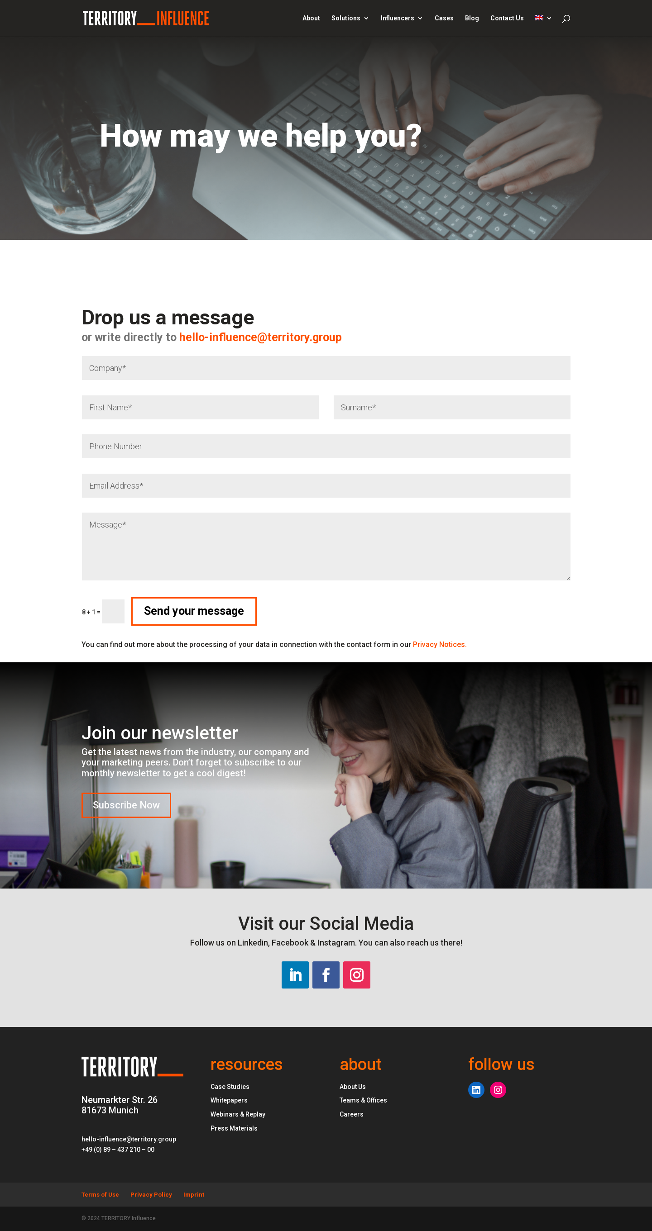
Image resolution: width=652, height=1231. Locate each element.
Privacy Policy (151, 1194)
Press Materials (234, 1128)
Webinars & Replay (238, 1114)
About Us (353, 1086)
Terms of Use (100, 1194)
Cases (444, 18)
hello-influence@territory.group (158, 337)
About (311, 18)
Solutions (345, 18)
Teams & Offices (363, 1100)
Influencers (397, 18)
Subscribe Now (126, 805)
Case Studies (230, 1086)
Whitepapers (229, 1100)
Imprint (193, 1194)
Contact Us (507, 18)
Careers (352, 1114)
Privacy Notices (440, 644)
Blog (472, 18)
